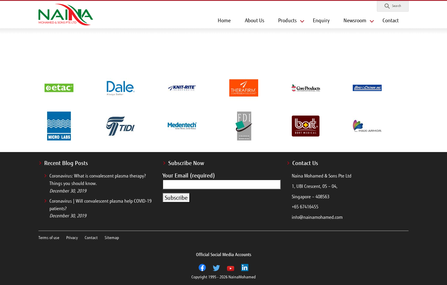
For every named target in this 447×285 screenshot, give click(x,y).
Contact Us (305, 163)
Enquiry (321, 20)
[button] (393, 6)
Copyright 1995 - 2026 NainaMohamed (223, 277)
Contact (391, 20)
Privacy (72, 237)
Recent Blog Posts (66, 163)
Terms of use (48, 237)
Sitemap (112, 237)
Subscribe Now (186, 163)
